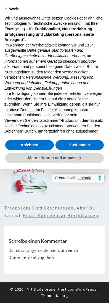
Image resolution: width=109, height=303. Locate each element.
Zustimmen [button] (79, 145)
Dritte (31, 50)
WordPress (86, 289)
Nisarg (62, 295)
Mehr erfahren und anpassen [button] (54, 158)
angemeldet (38, 250)
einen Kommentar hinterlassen (61, 215)
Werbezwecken (75, 72)
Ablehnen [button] (29, 145)
